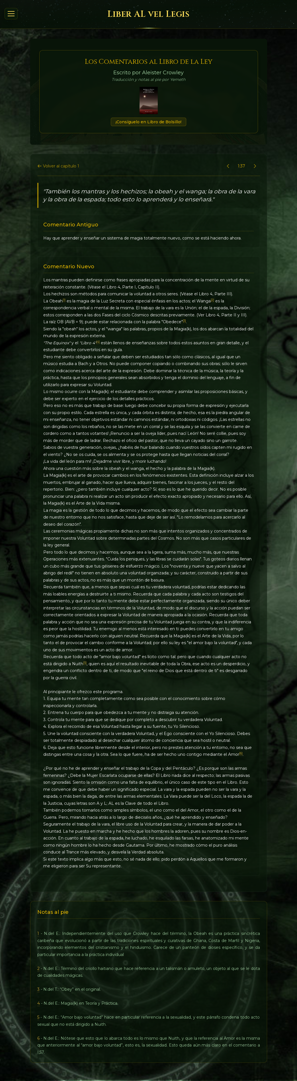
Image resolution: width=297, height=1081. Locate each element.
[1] (64, 300)
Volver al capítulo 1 (58, 166)
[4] (98, 342)
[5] (85, 663)
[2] (212, 300)
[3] (184, 321)
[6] (241, 753)
